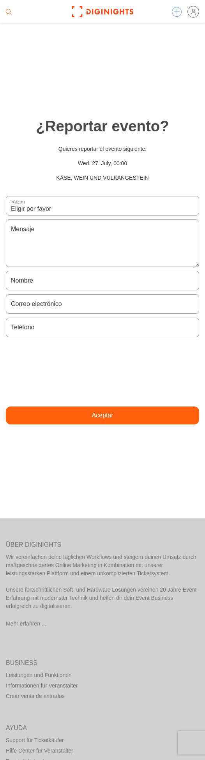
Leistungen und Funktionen (39, 675)
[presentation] (102, 372)
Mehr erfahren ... (26, 623)
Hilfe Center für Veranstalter (39, 751)
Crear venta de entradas (35, 696)
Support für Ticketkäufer (35, 740)
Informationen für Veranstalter (42, 685)
